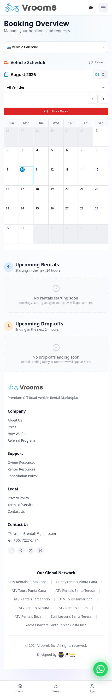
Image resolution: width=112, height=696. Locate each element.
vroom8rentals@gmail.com (32, 533)
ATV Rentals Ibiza (28, 616)
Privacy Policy (18, 498)
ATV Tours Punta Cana (29, 590)
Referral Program (21, 440)
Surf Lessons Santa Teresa (71, 616)
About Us (15, 420)
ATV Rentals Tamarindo (32, 599)
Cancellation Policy (22, 476)
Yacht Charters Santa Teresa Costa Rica (56, 625)
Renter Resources (21, 469)
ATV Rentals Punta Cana (28, 582)
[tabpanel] (56, 215)
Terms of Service (21, 504)
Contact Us (16, 511)
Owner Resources (21, 462)
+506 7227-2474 (23, 540)
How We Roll (17, 433)
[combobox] (56, 47)
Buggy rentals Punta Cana (76, 582)
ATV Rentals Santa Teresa (75, 590)
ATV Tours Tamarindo (76, 599)
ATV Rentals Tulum (73, 607)
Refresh (97, 62)
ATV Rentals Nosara (34, 607)
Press (12, 427)
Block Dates (56, 111)
